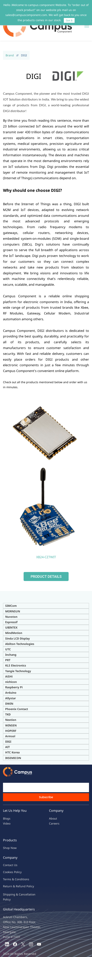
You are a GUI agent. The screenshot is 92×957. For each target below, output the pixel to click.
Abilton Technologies (19, 631)
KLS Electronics (15, 653)
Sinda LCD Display (17, 626)
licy (19, 859)
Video (6, 811)
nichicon (11, 669)
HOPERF (10, 718)
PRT (7, 648)
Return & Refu (12, 874)
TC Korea (13, 740)
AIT (7, 734)
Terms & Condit (13, 866)
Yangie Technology (18, 659)
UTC (8, 637)
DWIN (9, 691)
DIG (7, 729)
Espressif (11, 610)
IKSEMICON (13, 745)
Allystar (10, 686)
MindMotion (13, 620)
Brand (10, 43)
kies (10, 859)
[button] (46, 564)
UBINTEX (11, 615)
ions (26, 866)
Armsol (10, 724)
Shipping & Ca (12, 882)
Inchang (10, 642)
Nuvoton (11, 604)
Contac (7, 853)
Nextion (10, 707)
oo (6, 859)
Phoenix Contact (16, 696)
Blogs (6, 806)
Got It (69, 20)
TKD (8, 702)
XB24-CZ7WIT (46, 544)
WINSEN (11, 713)
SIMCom (11, 593)
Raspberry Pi (14, 675)
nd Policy (28, 874)
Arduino (10, 680)
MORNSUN (12, 599)
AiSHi (9, 664)
